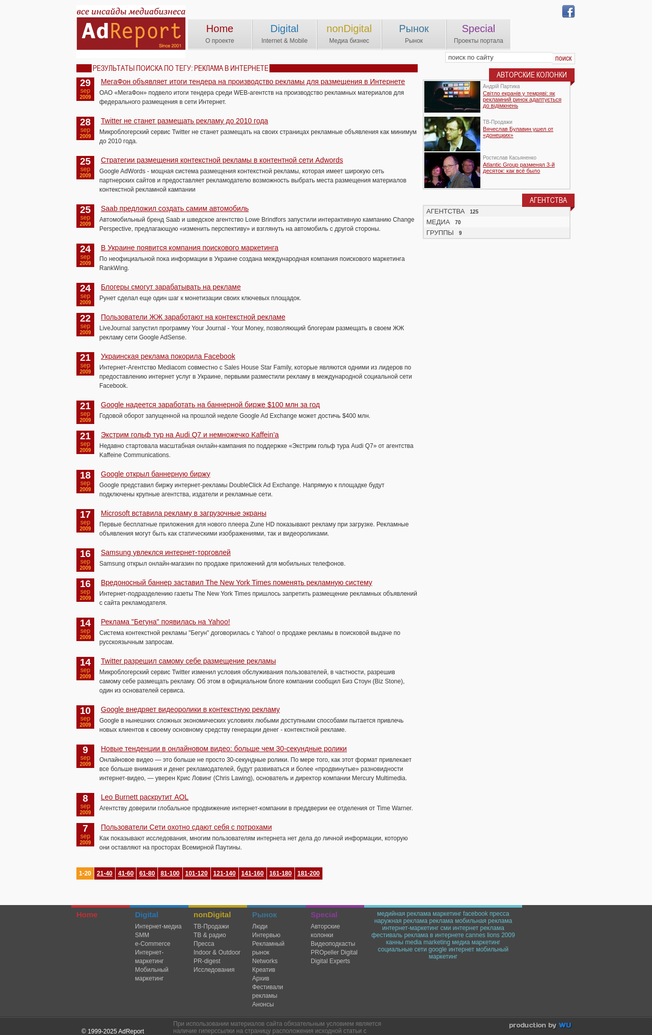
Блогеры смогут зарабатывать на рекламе (171, 287)
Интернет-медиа (158, 926)
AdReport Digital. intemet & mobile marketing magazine (130, 31)
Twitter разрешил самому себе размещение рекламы (188, 661)
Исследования (214, 969)
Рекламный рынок (268, 948)
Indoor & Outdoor (217, 952)
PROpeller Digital (334, 952)
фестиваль (386, 935)
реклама (441, 920)
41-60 (126, 873)
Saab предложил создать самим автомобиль (175, 208)
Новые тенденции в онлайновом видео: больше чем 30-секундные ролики (224, 749)
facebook (475, 913)
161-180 (280, 873)
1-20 (85, 873)
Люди (259, 926)
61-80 (147, 873)
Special (479, 28)
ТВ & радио (210, 935)
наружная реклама (400, 920)
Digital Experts (330, 961)
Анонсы (263, 1004)
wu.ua (541, 1026)
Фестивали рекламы (267, 991)
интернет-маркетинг (410, 928)
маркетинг (446, 913)
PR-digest (207, 961)
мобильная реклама (483, 920)
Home (219, 28)
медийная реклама (404, 913)
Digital (284, 28)
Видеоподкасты (333, 943)
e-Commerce (152, 943)
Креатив (263, 969)
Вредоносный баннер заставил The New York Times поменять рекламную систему (236, 582)
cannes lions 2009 (490, 935)
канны (394, 942)
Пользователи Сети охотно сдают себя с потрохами (186, 827)
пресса (499, 913)
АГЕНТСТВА (445, 211)
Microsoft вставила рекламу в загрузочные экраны (183, 513)
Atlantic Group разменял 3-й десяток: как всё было (519, 168)
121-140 (224, 873)
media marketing (427, 942)
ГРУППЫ (440, 232)
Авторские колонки (325, 931)
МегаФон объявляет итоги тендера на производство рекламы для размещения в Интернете (253, 81)
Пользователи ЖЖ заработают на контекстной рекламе (193, 317)
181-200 (308, 873)
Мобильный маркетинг (152, 974)
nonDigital (349, 28)
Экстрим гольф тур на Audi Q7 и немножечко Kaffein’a (190, 435)
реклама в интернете (434, 935)
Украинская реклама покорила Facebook (168, 356)
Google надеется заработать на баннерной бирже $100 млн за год (210, 405)
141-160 (252, 873)
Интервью (266, 935)
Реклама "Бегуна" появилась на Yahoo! (165, 622)
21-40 (105, 873)
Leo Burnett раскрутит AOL (144, 797)
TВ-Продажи (211, 926)
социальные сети (402, 949)
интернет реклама (478, 928)
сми (445, 928)
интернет (461, 949)
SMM (142, 935)
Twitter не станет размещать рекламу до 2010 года (184, 121)
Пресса (204, 943)
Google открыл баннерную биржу (155, 474)
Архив (260, 978)
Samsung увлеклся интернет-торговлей (166, 552)
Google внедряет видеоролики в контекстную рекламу (190, 709)
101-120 (196, 873)
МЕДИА (438, 222)
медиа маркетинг (476, 942)
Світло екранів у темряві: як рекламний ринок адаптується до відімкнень (522, 99)
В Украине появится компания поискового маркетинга (190, 248)
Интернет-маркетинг (149, 957)
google (437, 949)
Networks (265, 961)
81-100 (169, 873)
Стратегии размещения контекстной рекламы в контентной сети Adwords (222, 160)
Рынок (414, 28)
